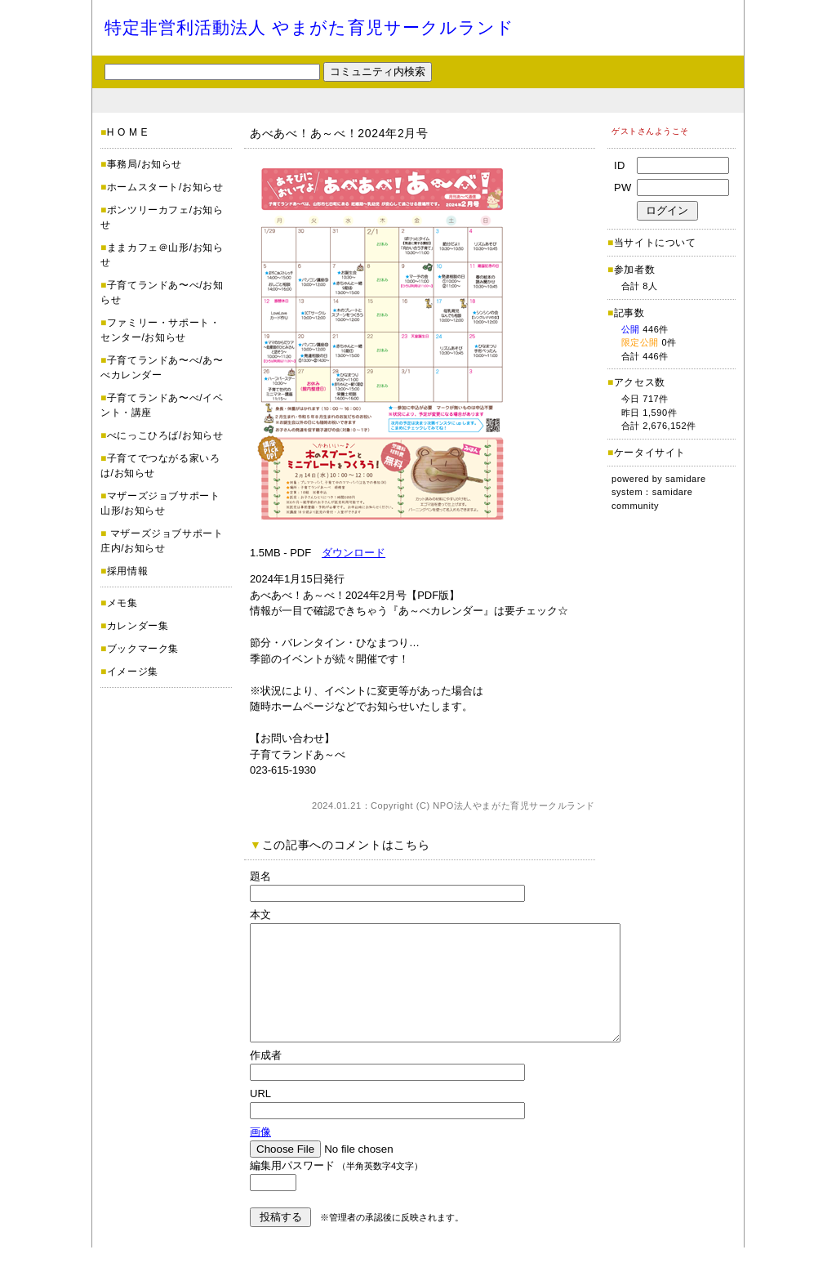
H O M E (127, 132)
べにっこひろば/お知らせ (165, 435)
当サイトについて (655, 242)
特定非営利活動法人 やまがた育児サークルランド (309, 27)
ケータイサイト (650, 452)
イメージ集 (132, 671)
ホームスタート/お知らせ (165, 187)
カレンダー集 (138, 626)
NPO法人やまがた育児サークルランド (514, 805)
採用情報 (127, 571)
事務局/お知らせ (144, 164)
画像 (260, 1156)
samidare (685, 479)
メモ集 (122, 603)
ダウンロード (353, 553)
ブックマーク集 (143, 648)
